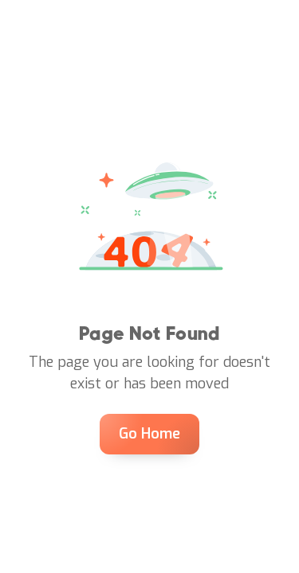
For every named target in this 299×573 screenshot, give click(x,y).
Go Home (149, 433)
